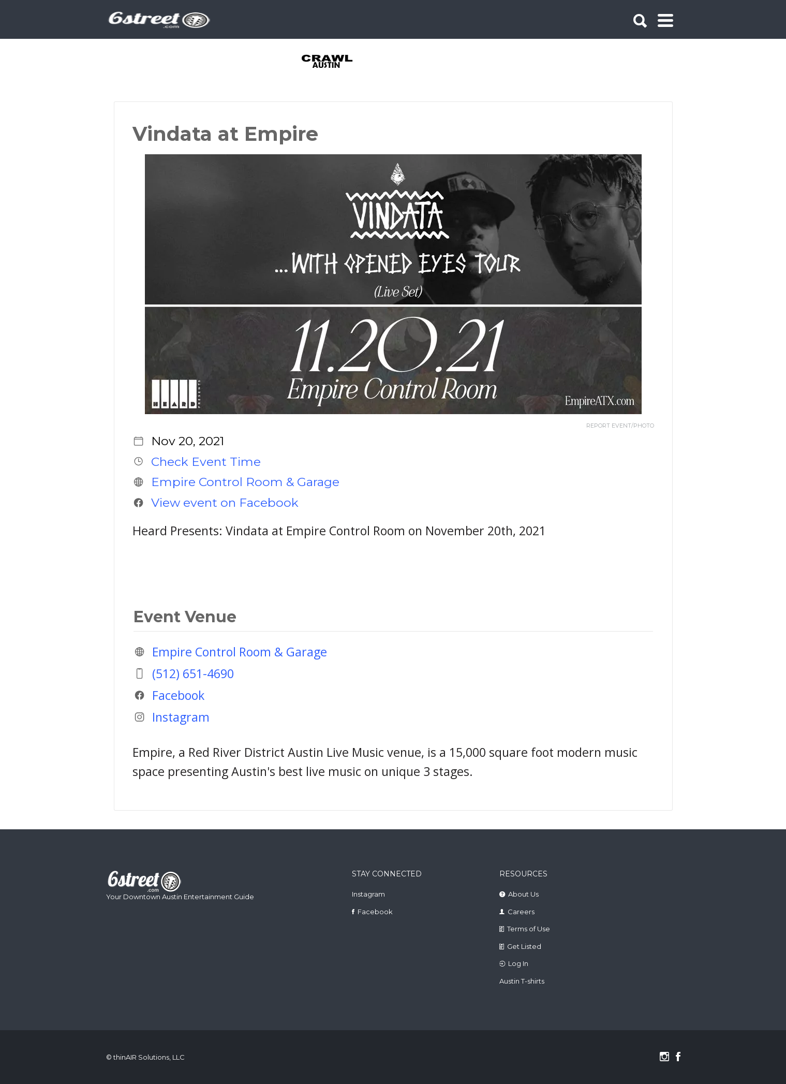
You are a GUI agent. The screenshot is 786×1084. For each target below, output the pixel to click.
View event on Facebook (225, 502)
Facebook (178, 695)
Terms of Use (528, 929)
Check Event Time (206, 461)
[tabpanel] (333, 62)
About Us (523, 894)
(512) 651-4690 (193, 673)
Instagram (181, 717)
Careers (521, 911)
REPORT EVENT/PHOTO (620, 425)
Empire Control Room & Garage (245, 482)
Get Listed (524, 946)
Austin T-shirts (521, 981)
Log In (518, 963)
